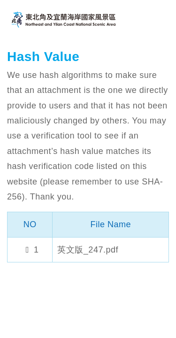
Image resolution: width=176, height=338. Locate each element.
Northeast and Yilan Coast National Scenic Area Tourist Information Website (65, 19)
